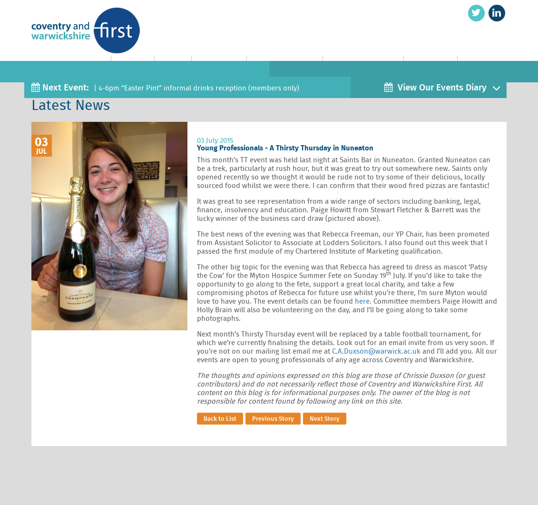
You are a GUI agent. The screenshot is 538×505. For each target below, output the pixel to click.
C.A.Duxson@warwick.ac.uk (376, 351)
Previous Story (273, 418)
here (362, 301)
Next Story (325, 418)
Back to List (220, 418)
